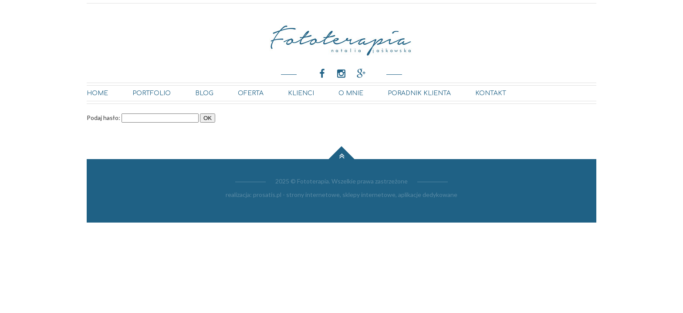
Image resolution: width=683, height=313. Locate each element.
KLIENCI (301, 93)
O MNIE (350, 93)
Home (97, 93)
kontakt (490, 93)
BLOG (204, 93)
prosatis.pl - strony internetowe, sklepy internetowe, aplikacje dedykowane (355, 194)
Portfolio (151, 93)
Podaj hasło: (103, 117)
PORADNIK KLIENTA (419, 93)
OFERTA (251, 93)
